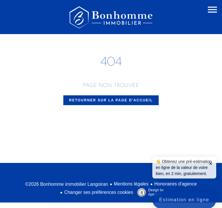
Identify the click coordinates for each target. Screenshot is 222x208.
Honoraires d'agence (175, 183)
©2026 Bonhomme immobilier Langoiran (66, 184)
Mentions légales (131, 183)
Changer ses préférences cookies (98, 192)
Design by (148, 192)
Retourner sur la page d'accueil (111, 100)
